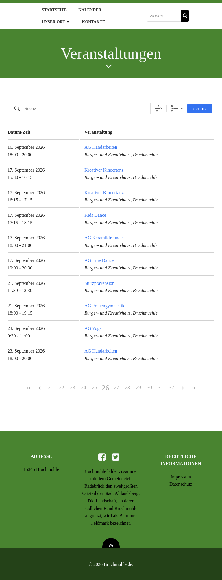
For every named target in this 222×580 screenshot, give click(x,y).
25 (94, 385)
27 (116, 385)
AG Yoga (93, 325)
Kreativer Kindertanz (103, 167)
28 (127, 385)
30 (149, 385)
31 (160, 385)
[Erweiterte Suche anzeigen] (158, 106)
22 (61, 385)
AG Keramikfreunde (103, 235)
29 (138, 385)
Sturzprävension (99, 280)
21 (50, 385)
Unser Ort (54, 21)
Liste (174, 106)
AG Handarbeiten (100, 144)
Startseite (52, 9)
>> (193, 385)
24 (83, 385)
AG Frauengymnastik (104, 303)
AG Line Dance (99, 258)
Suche (199, 106)
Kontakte (91, 21)
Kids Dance (95, 212)
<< (28, 385)
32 (171, 385)
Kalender (88, 9)
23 (72, 385)
